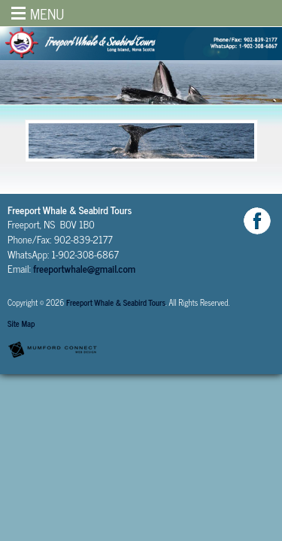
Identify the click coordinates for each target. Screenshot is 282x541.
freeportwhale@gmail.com (84, 268)
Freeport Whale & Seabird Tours (115, 302)
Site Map (21, 323)
